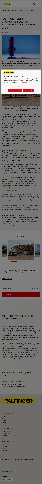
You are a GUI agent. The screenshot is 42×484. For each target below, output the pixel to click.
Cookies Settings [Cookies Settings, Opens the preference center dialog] (20, 86)
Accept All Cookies (28, 90)
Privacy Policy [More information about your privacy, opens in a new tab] (24, 82)
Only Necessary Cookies (15, 90)
